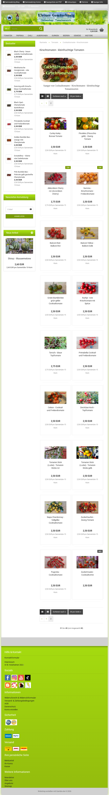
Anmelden (19, 216)
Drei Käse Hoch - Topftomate (87, 408)
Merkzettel (33, 6)
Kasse (7, 766)
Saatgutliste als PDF (53, 2)
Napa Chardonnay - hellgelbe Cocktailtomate (55, 520)
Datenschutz (10, 706)
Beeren (66, 35)
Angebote (9, 783)
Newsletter (9, 777)
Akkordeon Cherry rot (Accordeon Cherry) (55, 191)
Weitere (89, 35)
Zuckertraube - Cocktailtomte (87, 573)
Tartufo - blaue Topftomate (55, 354)
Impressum (9, 662)
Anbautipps (70, 2)
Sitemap (8, 786)
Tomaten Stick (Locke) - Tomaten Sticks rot (55, 465)
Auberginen (42, 35)
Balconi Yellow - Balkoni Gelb (87, 244)
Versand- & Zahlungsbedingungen (19, 701)
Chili (30, 35)
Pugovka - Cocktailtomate (55, 573)
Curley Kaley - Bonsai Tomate (55, 134)
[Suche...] (6, 28)
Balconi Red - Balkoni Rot (55, 244)
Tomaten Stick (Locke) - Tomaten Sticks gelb (87, 465)
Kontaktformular (12, 658)
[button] (8, 6)
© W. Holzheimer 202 (14, 665)
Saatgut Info (97, 2)
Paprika (20, 35)
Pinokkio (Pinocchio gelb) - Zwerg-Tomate (87, 136)
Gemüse (77, 35)
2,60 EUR (19, 264)
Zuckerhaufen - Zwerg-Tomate (87, 518)
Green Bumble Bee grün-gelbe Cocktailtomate (56, 301)
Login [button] (21, 6)
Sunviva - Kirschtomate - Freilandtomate (87, 191)
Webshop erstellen (45, 791)
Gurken (55, 35)
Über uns (8, 780)
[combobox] (59, 96)
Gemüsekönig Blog (11, 2)
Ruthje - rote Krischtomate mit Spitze (87, 301)
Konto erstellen (11, 709)
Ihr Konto (9, 763)
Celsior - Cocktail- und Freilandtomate (55, 408)
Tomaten (8, 35)
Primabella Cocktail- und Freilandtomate (87, 354)
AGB (7, 703)
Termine (84, 2)
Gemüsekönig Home (32, 2)
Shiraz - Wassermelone (19, 258)
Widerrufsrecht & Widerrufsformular (20, 698)
